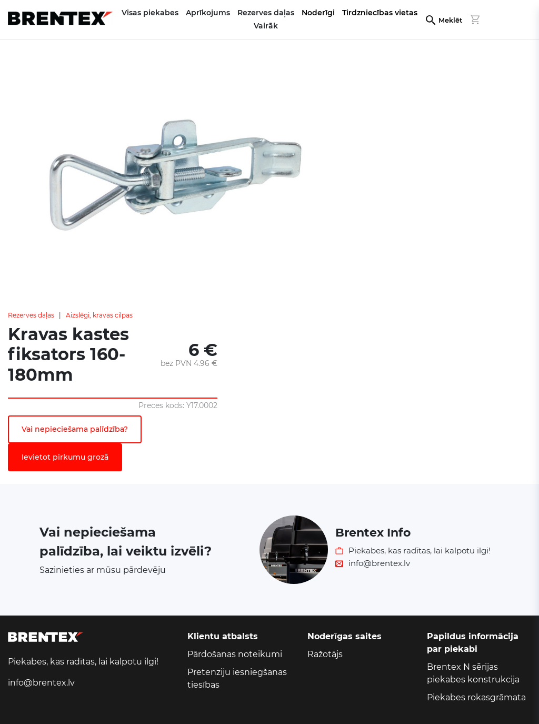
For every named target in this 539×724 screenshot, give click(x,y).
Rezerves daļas (31, 315)
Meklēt (450, 20)
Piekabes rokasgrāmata (476, 697)
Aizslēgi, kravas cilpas (99, 315)
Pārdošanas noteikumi (234, 654)
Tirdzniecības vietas (379, 12)
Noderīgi (318, 12)
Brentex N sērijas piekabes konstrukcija (473, 673)
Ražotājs (325, 654)
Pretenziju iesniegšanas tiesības (237, 678)
